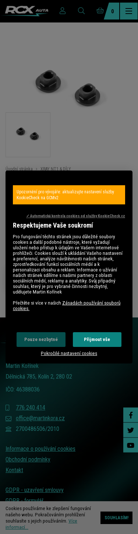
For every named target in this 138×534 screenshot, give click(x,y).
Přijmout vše (97, 339)
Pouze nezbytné (41, 339)
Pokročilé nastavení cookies (69, 353)
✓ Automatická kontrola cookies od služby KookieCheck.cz (75, 216)
